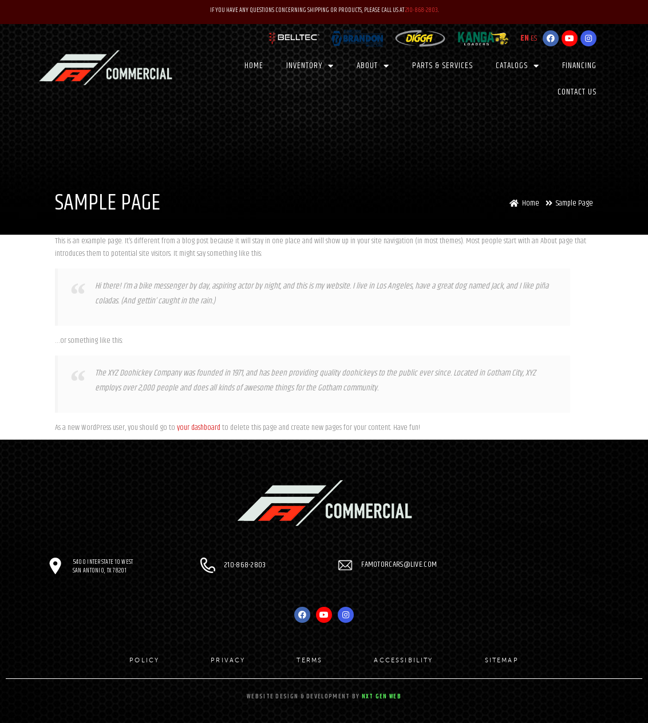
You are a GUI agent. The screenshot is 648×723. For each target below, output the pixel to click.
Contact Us (577, 91)
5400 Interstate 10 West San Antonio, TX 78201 (103, 566)
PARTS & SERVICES (442, 65)
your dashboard (198, 427)
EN (524, 37)
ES (534, 37)
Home (253, 65)
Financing (579, 65)
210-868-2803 (421, 10)
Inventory (310, 66)
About (373, 66)
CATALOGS (517, 66)
